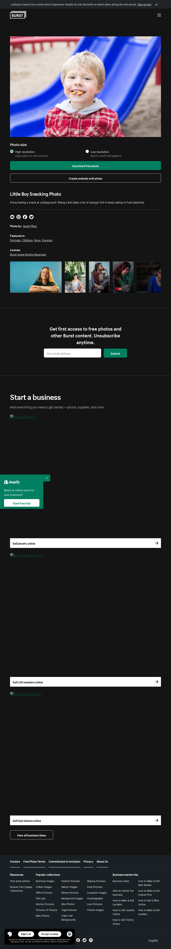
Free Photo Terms (34, 861)
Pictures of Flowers (46, 910)
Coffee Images (44, 887)
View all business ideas (31, 835)
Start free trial (21, 503)
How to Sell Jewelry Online (124, 912)
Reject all (26, 934)
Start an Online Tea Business (123, 892)
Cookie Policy (63, 941)
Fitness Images (95, 910)
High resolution (24, 152)
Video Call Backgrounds (68, 917)
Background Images (72, 898)
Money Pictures (70, 892)
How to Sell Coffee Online (148, 902)
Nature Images (69, 887)
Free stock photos (20, 881)
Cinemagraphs (95, 898)
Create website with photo (85, 178)
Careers (15, 861)
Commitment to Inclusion (64, 861)
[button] (9, 934)
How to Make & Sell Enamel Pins (149, 892)
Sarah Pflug (30, 225)
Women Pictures (45, 904)
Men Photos (67, 904)
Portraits (15, 240)
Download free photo (85, 165)
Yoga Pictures (68, 910)
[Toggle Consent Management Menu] (9, 934)
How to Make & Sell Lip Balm (123, 902)
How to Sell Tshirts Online (123, 921)
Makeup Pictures (96, 881)
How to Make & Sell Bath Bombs (149, 883)
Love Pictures (94, 904)
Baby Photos (42, 915)
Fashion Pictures (70, 881)
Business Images (45, 881)
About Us (102, 861)
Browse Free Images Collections (21, 889)
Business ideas (121, 881)
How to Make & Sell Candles (149, 912)
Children (27, 240)
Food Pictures (94, 887)
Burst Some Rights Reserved (28, 254)
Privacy (88, 861)
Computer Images (97, 892)
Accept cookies (49, 934)
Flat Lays (40, 898)
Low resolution (100, 152)
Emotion (47, 240)
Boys (37, 240)
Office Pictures (44, 892)
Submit (115, 353)
